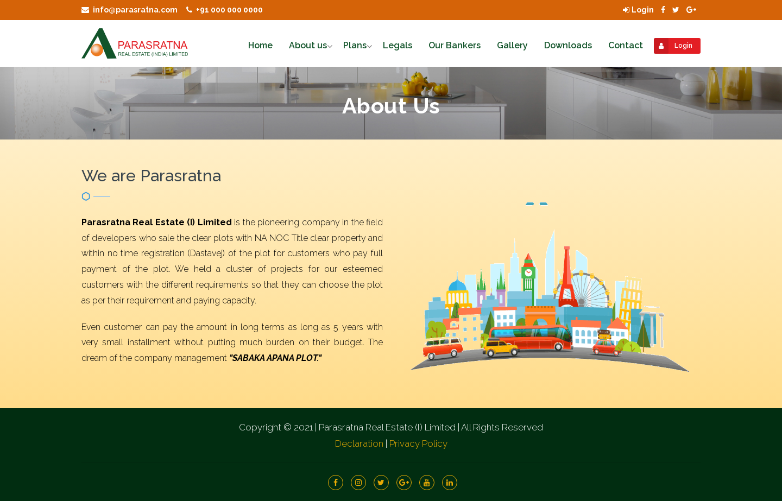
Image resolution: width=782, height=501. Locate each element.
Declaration (359, 443)
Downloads (568, 45)
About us (308, 45)
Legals (397, 45)
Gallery (512, 45)
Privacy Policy (418, 443)
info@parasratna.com (129, 9)
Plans (355, 45)
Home (260, 45)
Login (638, 9)
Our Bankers (454, 45)
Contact (625, 45)
